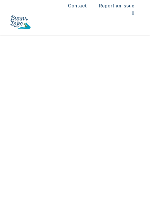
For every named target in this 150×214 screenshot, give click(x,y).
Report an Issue (116, 5)
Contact (77, 5)
